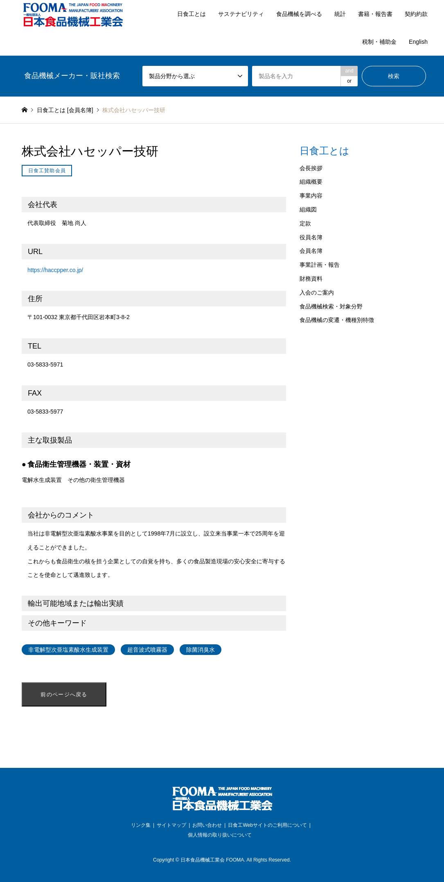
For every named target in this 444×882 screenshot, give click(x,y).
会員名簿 (311, 251)
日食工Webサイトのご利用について (267, 825)
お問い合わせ (207, 825)
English (418, 41)
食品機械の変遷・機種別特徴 (337, 320)
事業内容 (311, 195)
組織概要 (311, 181)
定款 (305, 223)
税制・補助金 (379, 41)
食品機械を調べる (299, 14)
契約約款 (416, 14)
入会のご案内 (317, 292)
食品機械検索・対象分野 (331, 306)
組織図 (308, 209)
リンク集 (141, 825)
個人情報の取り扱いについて (220, 835)
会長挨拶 (311, 168)
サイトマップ (171, 825)
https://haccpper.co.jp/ (55, 270)
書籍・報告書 (375, 14)
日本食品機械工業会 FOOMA (212, 860)
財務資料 (311, 278)
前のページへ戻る (64, 694)
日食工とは (191, 14)
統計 (340, 14)
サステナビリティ (241, 14)
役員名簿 (311, 237)
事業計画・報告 (320, 264)
